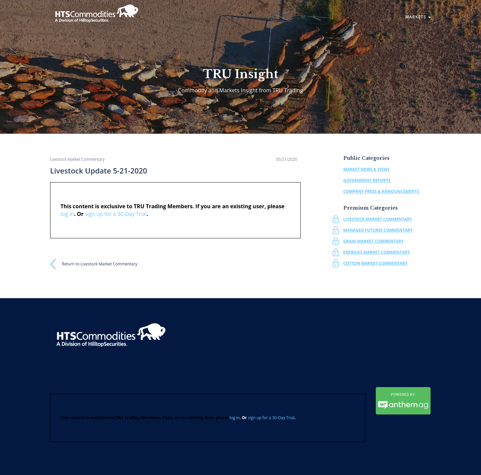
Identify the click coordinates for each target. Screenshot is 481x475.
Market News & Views (366, 169)
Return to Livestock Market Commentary (99, 264)
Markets (418, 17)
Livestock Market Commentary (377, 219)
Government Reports (367, 180)
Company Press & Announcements (381, 191)
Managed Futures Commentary (378, 230)
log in (67, 214)
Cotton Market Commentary (375, 263)
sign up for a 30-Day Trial (116, 214)
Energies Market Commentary (376, 252)
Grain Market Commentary (373, 241)
